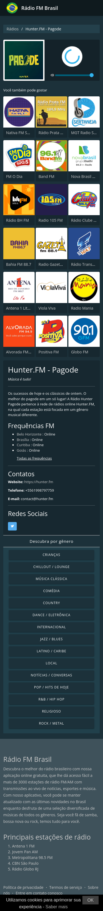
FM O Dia (14, 176)
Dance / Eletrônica (52, 615)
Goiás (21, 450)
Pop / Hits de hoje (51, 687)
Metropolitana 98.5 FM (32, 857)
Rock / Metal (51, 723)
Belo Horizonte (29, 434)
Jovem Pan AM (25, 851)
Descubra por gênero (51, 541)
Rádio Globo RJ (25, 869)
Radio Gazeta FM (53, 264)
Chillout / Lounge (51, 566)
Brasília (23, 439)
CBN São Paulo (25, 863)
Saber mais (57, 906)
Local (51, 663)
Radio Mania (82, 308)
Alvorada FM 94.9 (21, 351)
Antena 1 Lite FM (21, 308)
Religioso (51, 711)
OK (90, 900)
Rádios (13, 28)
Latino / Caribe (51, 651)
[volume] (74, 75)
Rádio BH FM (17, 220)
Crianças (51, 554)
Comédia (51, 591)
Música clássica (51, 578)
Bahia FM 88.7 (18, 264)
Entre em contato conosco (39, 893)
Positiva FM (48, 351)
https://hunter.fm (38, 481)
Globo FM (79, 351)
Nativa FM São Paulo (24, 132)
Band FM (46, 176)
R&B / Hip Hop (51, 699)
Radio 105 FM (50, 220)
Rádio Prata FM (52, 132)
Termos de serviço (65, 887)
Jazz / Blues (51, 639)
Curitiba (23, 444)
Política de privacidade (23, 887)
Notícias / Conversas (51, 675)
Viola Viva (46, 308)
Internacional (51, 627)
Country (51, 603)
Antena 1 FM (23, 846)
